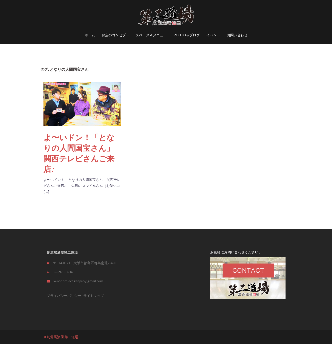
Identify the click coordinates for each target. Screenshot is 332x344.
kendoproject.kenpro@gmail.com (78, 281)
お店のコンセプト (115, 35)
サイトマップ (93, 295)
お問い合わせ (237, 35)
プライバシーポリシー (64, 295)
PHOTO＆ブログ (186, 35)
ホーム (90, 35)
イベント (213, 35)
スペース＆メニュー (151, 35)
